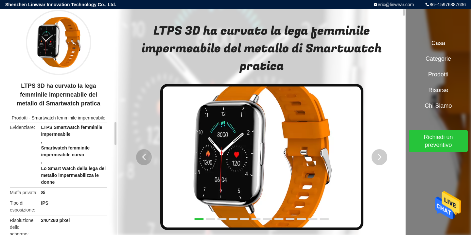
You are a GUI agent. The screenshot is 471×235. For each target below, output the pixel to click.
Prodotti (19, 117)
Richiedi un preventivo (438, 141)
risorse (438, 90)
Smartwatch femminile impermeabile (69, 117)
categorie (438, 58)
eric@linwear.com (396, 4)
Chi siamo (438, 105)
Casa (438, 43)
